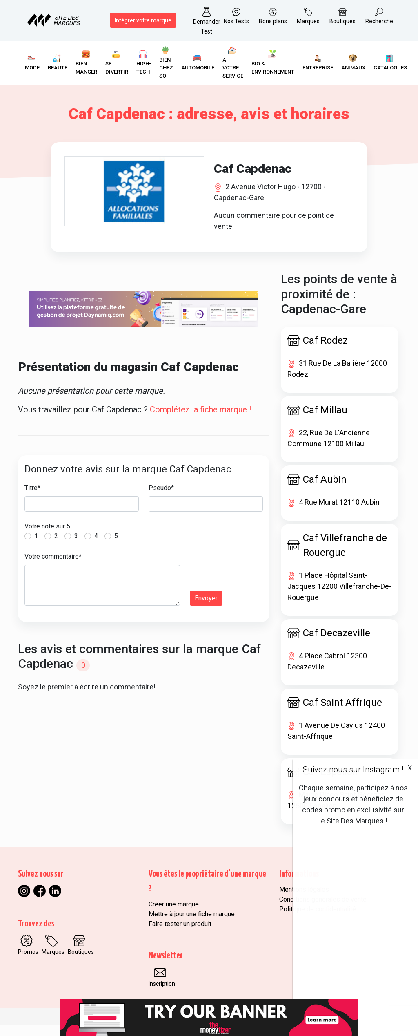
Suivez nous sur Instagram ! (353, 769)
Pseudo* (161, 499)
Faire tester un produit (180, 935)
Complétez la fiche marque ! (200, 420)
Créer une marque (174, 916)
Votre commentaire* (53, 567)
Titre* (32, 499)
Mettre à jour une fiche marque (192, 925)
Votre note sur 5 (47, 537)
